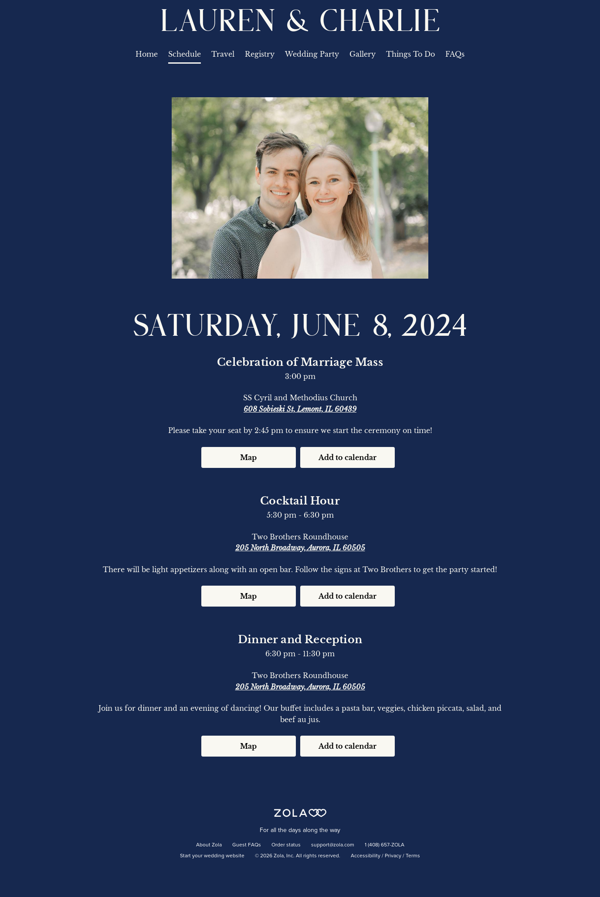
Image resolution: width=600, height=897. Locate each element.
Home (147, 54)
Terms (413, 856)
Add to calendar (347, 457)
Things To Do (410, 54)
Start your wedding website (212, 856)
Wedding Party (312, 54)
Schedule (184, 54)
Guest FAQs (246, 845)
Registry (260, 54)
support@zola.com (332, 845)
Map (248, 457)
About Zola (209, 845)
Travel (222, 54)
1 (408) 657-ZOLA (384, 845)
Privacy (393, 856)
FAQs (454, 54)
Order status (286, 845)
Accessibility (365, 856)
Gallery (362, 54)
